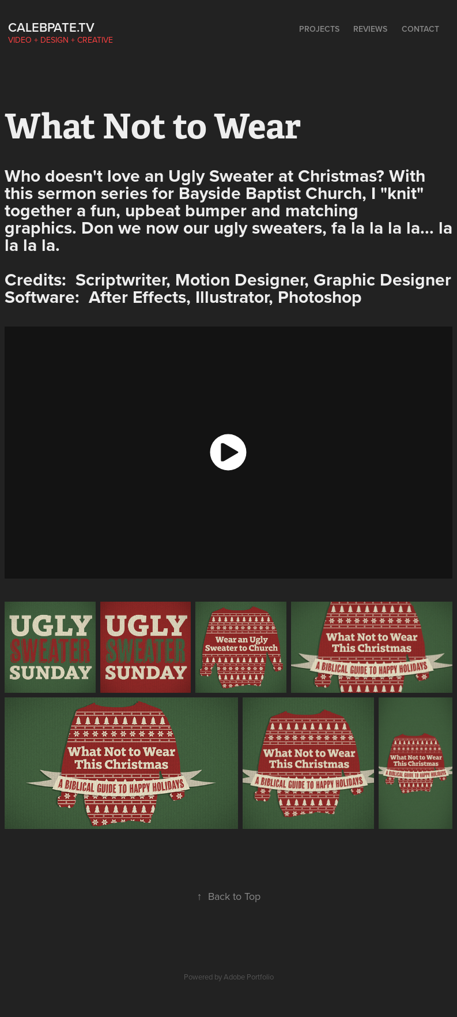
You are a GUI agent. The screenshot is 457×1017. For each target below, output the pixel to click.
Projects (319, 29)
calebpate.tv (51, 27)
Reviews (370, 29)
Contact (420, 29)
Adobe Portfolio (249, 976)
